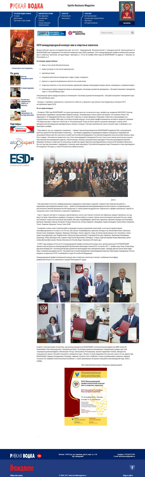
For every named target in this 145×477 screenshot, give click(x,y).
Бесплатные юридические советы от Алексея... (26, 102)
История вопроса (91, 23)
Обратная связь (16, 475)
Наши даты (66, 18)
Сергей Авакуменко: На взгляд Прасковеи (27, 113)
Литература (43, 18)
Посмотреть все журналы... (23, 68)
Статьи (41, 20)
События (88, 14)
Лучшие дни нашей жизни (94, 18)
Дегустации (18, 18)
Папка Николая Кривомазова (44, 24)
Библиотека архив (46, 14)
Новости (65, 14)
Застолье (88, 20)
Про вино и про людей (22, 20)
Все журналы (43, 16)
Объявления (66, 16)
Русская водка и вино (22, 14)
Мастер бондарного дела (27, 77)
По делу (17, 16)
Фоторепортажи (90, 16)
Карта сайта (128, 475)
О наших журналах (27, 88)
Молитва (126, 23)
